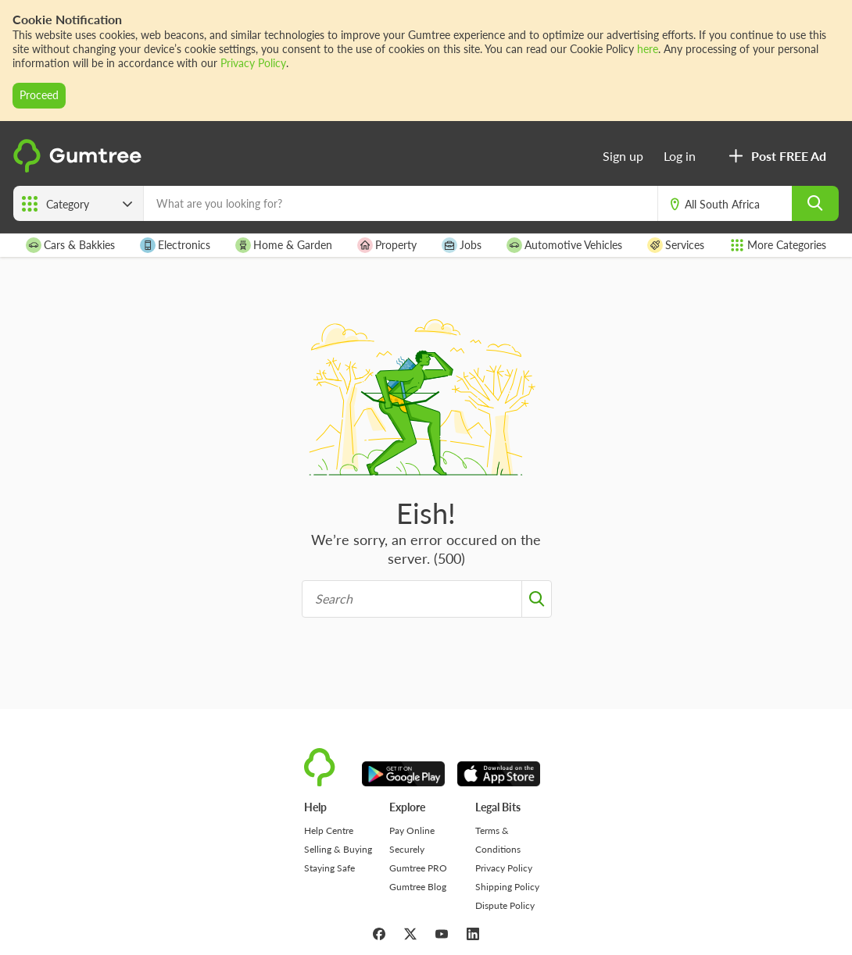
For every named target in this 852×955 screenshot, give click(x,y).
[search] (815, 203)
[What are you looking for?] (400, 203)
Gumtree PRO (418, 868)
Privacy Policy (253, 62)
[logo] (79, 168)
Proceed (39, 95)
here (647, 48)
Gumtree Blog (417, 887)
